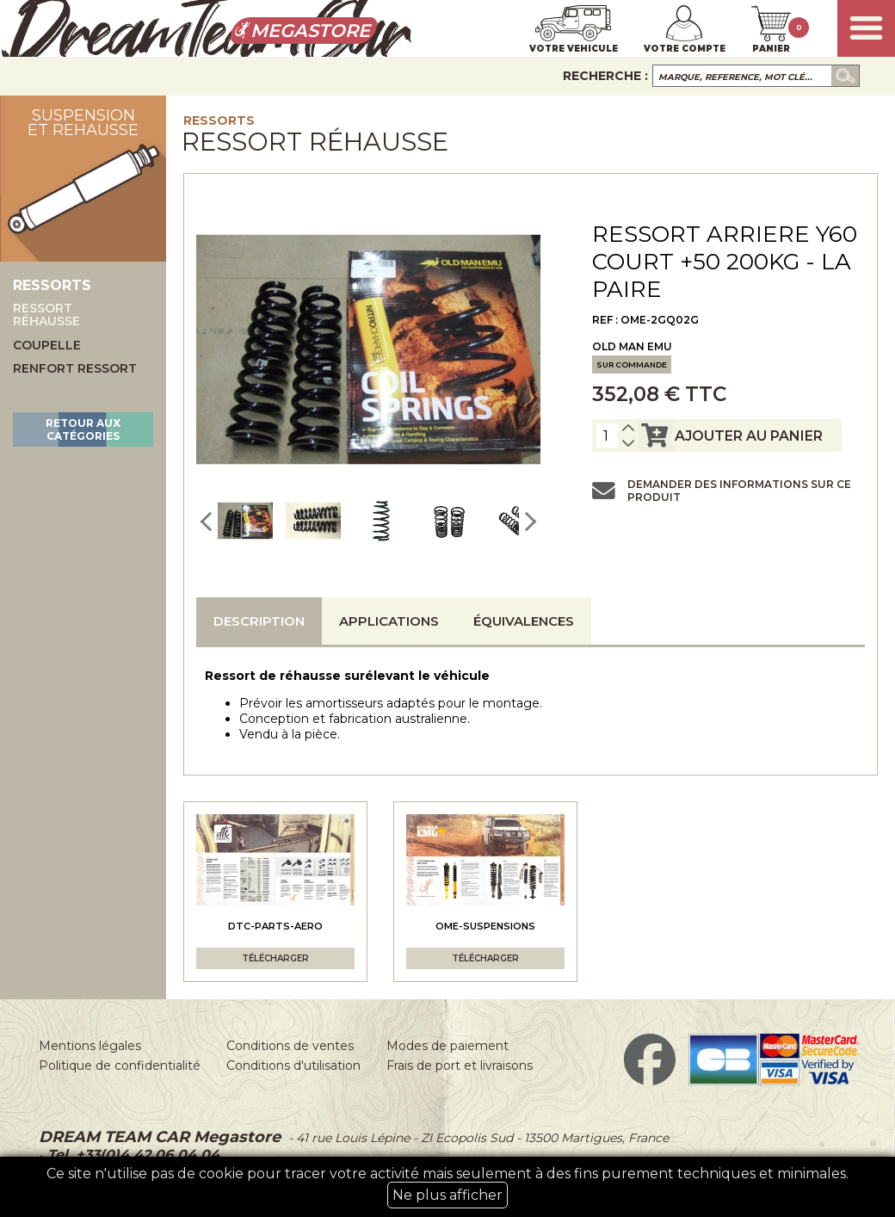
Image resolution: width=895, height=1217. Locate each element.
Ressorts (219, 120)
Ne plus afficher (447, 1195)
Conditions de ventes (290, 1045)
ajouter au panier (729, 435)
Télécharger (275, 958)
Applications (389, 621)
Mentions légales (90, 1045)
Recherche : (605, 75)
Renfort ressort (75, 368)
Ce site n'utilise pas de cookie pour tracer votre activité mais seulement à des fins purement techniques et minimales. (447, 1186)
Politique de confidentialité (120, 1065)
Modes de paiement (447, 1045)
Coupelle (47, 345)
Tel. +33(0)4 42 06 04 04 (131, 1154)
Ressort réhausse (46, 315)
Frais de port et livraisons (459, 1065)
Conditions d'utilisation (293, 1065)
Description (259, 621)
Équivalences (523, 621)
